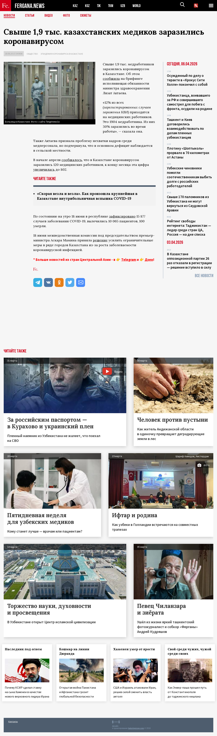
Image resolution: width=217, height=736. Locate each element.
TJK (99, 5)
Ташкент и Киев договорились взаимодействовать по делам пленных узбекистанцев (185, 128)
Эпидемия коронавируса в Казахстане (62, 53)
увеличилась (44, 169)
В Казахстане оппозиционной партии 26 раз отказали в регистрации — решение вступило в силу (189, 261)
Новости (10, 16)
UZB (123, 5)
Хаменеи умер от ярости (127, 652)
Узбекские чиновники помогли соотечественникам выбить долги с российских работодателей (189, 177)
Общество (32, 53)
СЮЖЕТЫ (88, 16)
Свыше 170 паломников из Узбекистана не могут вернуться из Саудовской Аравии (188, 203)
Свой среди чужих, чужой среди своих (185, 652)
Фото (68, 16)
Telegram (128, 260)
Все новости (204, 275)
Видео (50, 16)
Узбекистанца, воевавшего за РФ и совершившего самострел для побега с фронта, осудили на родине (189, 102)
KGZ (87, 5)
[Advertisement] (108, 321)
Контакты (13, 725)
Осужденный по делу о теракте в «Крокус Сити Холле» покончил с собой (187, 80)
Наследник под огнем (25, 650)
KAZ (75, 5)
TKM (111, 5)
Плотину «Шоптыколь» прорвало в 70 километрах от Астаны (188, 152)
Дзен (149, 260)
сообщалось (72, 160)
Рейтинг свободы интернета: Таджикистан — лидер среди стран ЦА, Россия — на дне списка (189, 228)
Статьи (30, 16)
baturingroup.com (136, 732)
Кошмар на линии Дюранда (76, 652)
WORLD (138, 5)
